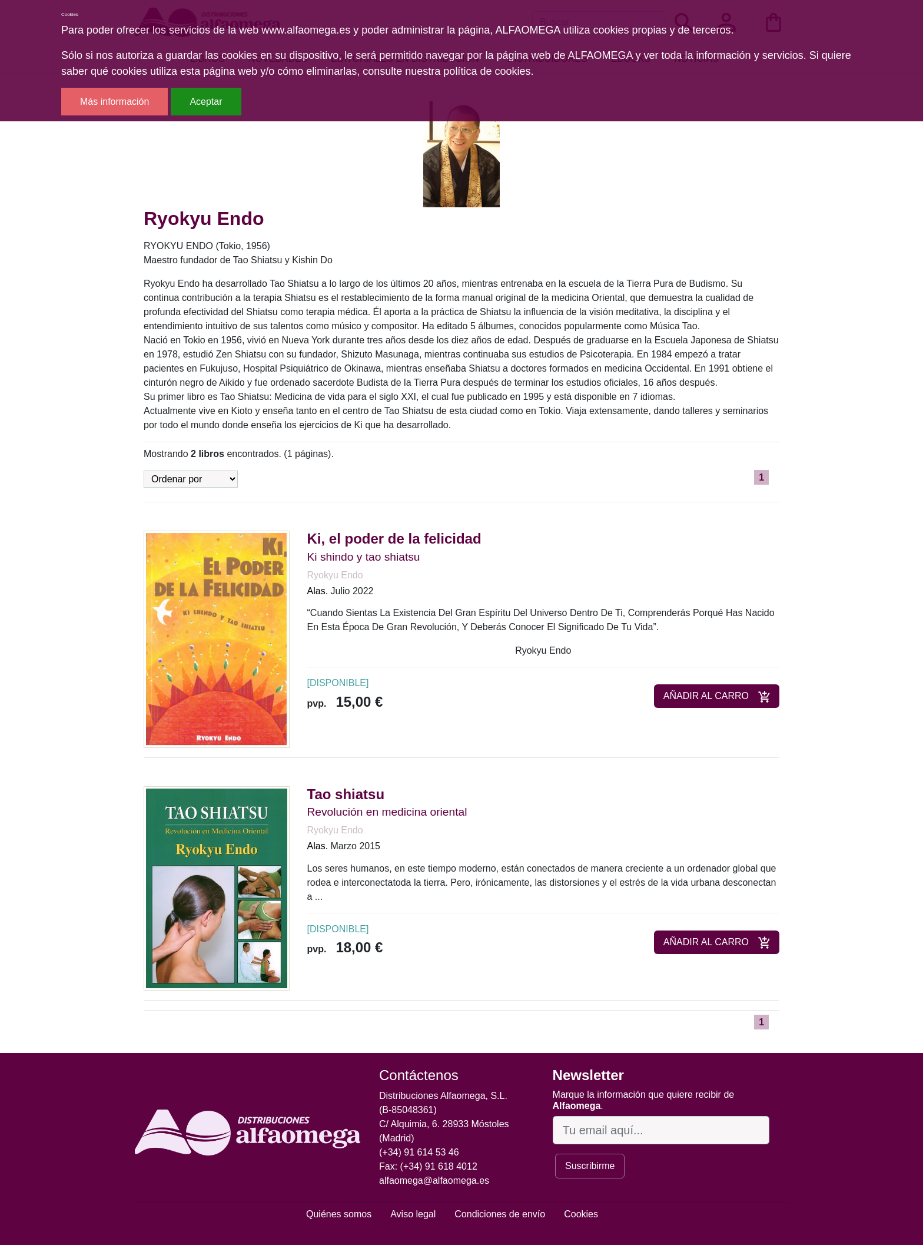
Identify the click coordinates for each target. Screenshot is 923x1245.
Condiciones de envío (499, 1214)
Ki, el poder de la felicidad (394, 539)
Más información (114, 102)
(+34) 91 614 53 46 (419, 1152)
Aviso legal (413, 1214)
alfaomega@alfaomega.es (434, 1181)
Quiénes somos (338, 1214)
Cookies (581, 1214)
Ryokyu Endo (335, 575)
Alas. (317, 591)
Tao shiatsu (346, 794)
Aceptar (206, 102)
